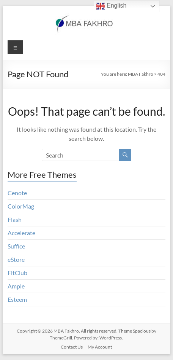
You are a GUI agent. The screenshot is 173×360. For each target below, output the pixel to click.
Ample (16, 286)
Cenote (17, 192)
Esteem (17, 299)
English (111, 6)
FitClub (17, 272)
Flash (15, 219)
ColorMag (21, 206)
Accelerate (21, 232)
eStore (16, 259)
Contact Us (72, 347)
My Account (100, 347)
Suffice (16, 246)
